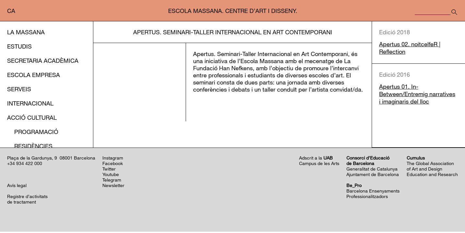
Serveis (19, 89)
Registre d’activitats (27, 197)
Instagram (112, 159)
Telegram (111, 181)
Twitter (109, 170)
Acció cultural (32, 117)
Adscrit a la (316, 159)
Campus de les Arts (319, 164)
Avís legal (17, 186)
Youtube (110, 175)
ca (11, 10)
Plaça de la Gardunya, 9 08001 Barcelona (51, 159)
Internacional (30, 103)
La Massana (26, 32)
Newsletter (113, 186)
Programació (36, 131)
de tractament (21, 203)
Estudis (19, 46)
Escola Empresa (33, 74)
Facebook (112, 164)
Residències (33, 146)
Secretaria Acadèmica (42, 60)
